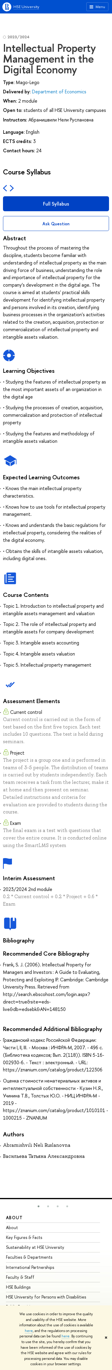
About (14, 1217)
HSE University (26, 6)
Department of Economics (59, 91)
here (29, 1330)
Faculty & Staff (20, 1277)
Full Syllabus (56, 203)
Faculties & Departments (29, 1257)
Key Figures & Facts (24, 1237)
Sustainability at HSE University (35, 1247)
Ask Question (56, 223)
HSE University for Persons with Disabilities (46, 1297)
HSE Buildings (18, 1287)
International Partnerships (30, 1267)
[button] (38, 1206)
